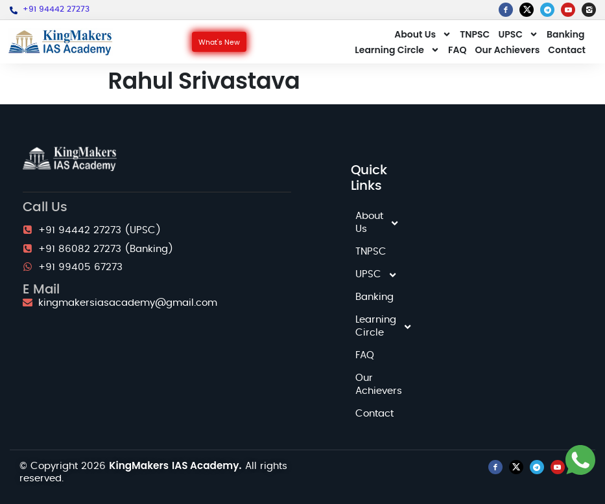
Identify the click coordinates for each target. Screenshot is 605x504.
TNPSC (475, 34)
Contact (567, 49)
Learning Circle (397, 50)
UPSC (518, 34)
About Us (422, 34)
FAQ (457, 49)
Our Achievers (507, 49)
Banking (566, 34)
